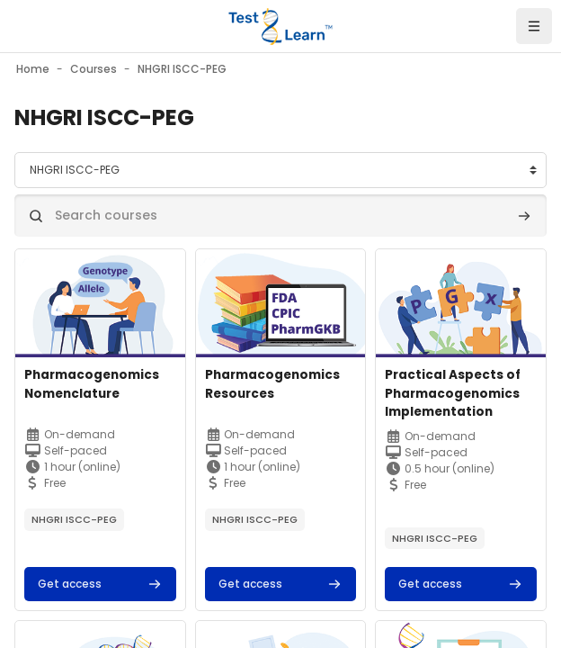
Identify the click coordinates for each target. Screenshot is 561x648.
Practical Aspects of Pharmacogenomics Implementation (453, 393)
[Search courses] (280, 215)
